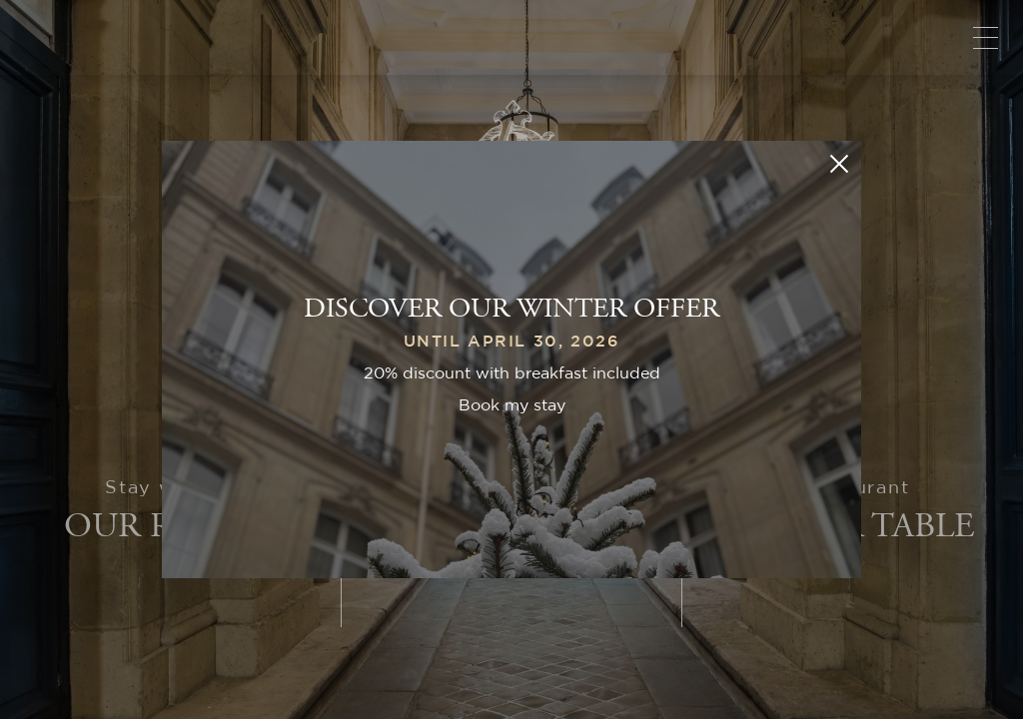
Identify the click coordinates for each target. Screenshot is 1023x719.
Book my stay (512, 405)
